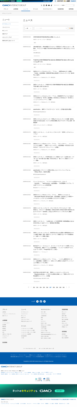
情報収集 (46, 403)
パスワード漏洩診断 (27, 372)
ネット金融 (51, 403)
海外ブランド (5, 315)
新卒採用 (63, 334)
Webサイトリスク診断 (36, 372)
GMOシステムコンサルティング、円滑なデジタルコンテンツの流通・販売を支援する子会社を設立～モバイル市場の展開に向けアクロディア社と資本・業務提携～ (54, 120)
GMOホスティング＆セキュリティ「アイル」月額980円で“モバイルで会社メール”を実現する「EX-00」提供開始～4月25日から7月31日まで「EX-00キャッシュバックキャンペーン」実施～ (53, 97)
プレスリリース (6, 27)
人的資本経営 (43, 315)
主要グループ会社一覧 (6, 334)
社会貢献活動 (43, 326)
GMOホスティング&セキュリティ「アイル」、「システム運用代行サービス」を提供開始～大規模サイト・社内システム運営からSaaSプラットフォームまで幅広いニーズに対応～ (53, 260)
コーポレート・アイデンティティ (9, 313)
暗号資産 (56, 403)
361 (64, 287)
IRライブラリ (64, 317)
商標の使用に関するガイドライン (17, 356)
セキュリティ (29, 403)
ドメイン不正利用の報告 (38, 356)
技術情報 (4, 342)
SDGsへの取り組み (45, 336)
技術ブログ (7, 5)
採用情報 (71, 9)
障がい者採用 (65, 338)
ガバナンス (43, 321)
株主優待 (63, 321)
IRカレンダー (64, 323)
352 (34, 287)
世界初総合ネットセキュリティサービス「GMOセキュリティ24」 (12, 372)
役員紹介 (4, 328)
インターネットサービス (5, 403)
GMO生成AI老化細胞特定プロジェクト (48, 334)
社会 (42, 319)
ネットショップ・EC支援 (15, 403)
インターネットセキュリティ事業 (13, 5)
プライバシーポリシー (23, 355)
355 (44, 287)
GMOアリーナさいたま (45, 332)
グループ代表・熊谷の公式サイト (29, 348)
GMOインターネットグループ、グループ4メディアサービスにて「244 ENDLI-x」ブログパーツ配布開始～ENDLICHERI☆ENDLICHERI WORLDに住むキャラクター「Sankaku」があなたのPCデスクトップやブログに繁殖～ (53, 209)
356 (47, 287)
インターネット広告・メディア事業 (28, 332)
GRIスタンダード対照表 (45, 325)
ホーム (4, 13)
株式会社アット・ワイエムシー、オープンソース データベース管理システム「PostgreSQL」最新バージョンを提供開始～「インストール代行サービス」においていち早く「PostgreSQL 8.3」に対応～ (53, 247)
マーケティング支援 (36, 403)
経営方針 (63, 313)
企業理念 (4, 311)
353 (37, 287)
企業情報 (15, 9)
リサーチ (42, 403)
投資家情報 (61, 9)
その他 (22, 337)
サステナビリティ (48, 9)
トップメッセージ (5, 322)
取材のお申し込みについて (8, 40)
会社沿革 (4, 330)
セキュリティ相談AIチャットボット (47, 372)
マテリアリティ (44, 313)
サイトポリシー (14, 355)
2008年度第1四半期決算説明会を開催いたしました (46, 37)
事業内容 (4, 326)
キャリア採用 (64, 335)
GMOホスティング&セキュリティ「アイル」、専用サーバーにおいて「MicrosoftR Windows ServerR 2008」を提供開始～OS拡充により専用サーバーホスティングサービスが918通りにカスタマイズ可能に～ (53, 196)
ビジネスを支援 (22, 403)
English (63, 5)
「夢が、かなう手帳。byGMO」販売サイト (46, 348)
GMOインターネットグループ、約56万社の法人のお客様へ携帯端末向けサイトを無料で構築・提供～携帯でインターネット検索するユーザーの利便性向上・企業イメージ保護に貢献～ (53, 234)
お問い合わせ (28, 356)
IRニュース (5, 30)
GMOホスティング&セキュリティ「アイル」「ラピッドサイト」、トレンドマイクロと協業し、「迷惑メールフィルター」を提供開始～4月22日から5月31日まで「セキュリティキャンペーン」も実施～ (53, 145)
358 (54, 287)
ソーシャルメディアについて (60, 355)
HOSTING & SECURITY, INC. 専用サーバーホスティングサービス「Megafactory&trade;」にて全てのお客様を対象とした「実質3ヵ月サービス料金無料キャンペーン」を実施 (53, 274)
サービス (35, 9)
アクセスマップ (5, 335)
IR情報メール (64, 326)
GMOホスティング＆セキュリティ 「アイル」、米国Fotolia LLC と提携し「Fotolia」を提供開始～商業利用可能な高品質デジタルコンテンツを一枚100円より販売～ (53, 73)
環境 (42, 317)
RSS (71, 28)
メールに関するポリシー (48, 355)
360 (60, 287)
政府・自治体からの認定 (46, 338)
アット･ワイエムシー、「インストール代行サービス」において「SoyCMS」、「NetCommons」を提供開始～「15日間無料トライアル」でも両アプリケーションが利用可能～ (53, 183)
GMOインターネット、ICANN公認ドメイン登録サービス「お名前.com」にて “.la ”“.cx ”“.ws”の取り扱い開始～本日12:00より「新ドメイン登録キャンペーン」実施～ (53, 158)
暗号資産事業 (24, 335)
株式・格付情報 (65, 319)
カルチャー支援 (44, 330)
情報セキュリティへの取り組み (35, 355)
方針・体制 (43, 311)
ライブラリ (4, 337)
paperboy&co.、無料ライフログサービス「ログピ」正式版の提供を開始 (52, 109)
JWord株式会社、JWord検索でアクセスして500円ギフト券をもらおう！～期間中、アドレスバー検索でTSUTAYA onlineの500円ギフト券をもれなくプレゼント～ (53, 48)
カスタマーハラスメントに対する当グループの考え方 (55, 356)
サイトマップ (56, 5)
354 (41, 287)
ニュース (25, 9)
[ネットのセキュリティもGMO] (11, 1)
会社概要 (4, 324)
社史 (24, 5)
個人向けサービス (62, 403)
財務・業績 (64, 315)
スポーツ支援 (43, 328)
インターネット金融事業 (35, 5)
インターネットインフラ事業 (27, 328)
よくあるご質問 (65, 325)
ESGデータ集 (43, 323)
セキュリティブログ (34, 5)
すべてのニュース (6, 24)
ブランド (5, 9)
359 (57, 287)
